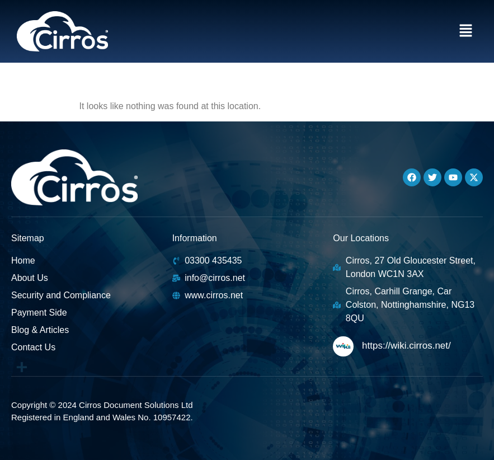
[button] (466, 31)
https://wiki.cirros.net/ (406, 345)
